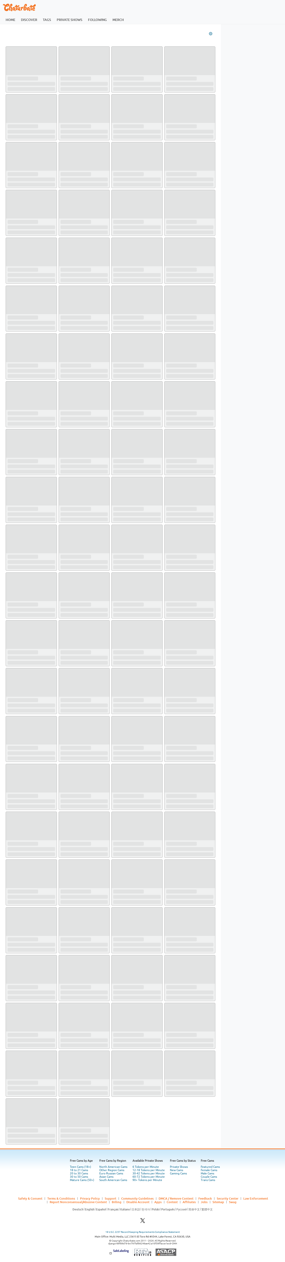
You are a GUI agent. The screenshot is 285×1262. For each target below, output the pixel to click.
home (10, 20)
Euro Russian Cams (111, 1173)
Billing (116, 1202)
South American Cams (113, 1180)
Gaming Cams (178, 1173)
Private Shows (179, 1167)
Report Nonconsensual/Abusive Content (78, 1202)
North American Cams (113, 1167)
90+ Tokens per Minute (147, 1180)
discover (29, 20)
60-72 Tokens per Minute (148, 1176)
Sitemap (218, 1202)
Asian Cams (106, 1176)
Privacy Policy (90, 1198)
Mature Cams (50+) (82, 1180)
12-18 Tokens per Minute (148, 1170)
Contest (172, 1202)
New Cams (176, 1170)
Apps (158, 1202)
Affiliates (189, 1202)
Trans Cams (208, 1180)
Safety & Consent (30, 1198)
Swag (233, 1202)
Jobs (204, 1202)
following (97, 20)
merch (118, 20)
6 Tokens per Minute (145, 1167)
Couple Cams (209, 1176)
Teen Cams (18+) (80, 1167)
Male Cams (207, 1173)
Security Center (227, 1198)
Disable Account (137, 1202)
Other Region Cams (111, 1170)
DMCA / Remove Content (176, 1198)
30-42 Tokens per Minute (148, 1173)
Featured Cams (210, 1167)
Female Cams (209, 1170)
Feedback (205, 1198)
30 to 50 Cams (79, 1176)
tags (47, 20)
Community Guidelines (137, 1198)
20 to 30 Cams (79, 1173)
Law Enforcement (255, 1198)
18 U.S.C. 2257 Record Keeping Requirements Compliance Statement (142, 1232)
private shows (69, 20)
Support (110, 1198)
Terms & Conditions (61, 1198)
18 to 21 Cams (79, 1170)
